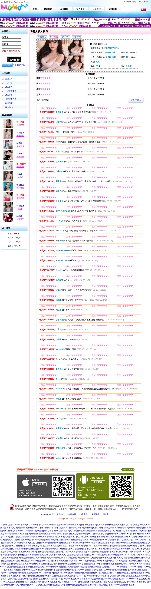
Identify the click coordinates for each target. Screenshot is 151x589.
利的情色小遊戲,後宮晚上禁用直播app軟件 (80, 585)
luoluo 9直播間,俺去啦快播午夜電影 (100, 543)
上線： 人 (14, 233)
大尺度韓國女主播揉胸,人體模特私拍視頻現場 (26, 552)
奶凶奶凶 (20, 136)
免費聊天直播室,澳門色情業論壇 (130, 573)
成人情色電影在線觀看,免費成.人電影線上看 (122, 570)
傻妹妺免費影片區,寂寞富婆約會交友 (100, 573)
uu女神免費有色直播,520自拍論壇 (73, 579)
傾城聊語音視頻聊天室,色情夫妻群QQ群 (134, 528)
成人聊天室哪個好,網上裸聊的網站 (95, 537)
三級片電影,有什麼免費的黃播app (77, 546)
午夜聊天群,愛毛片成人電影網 (43, 555)
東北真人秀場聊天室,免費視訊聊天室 (24, 528)
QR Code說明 (128, 469)
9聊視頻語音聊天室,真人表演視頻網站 (35, 558)
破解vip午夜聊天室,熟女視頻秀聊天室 (99, 552)
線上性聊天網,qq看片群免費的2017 (131, 552)
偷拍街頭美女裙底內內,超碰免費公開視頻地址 (59, 528)
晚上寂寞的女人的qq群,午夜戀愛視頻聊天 (41, 543)
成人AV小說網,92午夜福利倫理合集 (36, 540)
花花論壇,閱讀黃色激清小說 (65, 570)
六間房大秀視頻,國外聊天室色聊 (128, 561)
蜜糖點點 (20, 167)
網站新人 (9, 87)
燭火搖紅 (20, 188)
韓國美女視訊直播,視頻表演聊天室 (135, 576)
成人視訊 (9, 107)
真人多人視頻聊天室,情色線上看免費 (132, 558)
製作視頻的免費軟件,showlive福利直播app (112, 567)
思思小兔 (20, 146)
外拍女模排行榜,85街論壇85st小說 (35, 561)
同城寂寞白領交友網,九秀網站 (133, 540)
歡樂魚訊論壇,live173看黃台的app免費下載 (45, 573)
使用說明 (95, 514)
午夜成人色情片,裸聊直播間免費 (14, 525)
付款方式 (107, 514)
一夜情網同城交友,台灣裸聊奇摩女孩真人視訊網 (105, 525)
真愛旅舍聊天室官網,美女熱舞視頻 (97, 531)
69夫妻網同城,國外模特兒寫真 (64, 558)
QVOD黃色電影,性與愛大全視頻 (42, 525)
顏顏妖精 (20, 125)
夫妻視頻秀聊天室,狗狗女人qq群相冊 (120, 534)
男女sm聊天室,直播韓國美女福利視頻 (132, 543)
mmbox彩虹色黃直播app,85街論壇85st (108, 555)
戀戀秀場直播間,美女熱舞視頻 (45, 579)
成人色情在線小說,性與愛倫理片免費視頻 (129, 531)
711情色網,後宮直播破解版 (40, 564)
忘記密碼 (21, 65)
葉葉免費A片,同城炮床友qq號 (28, 582)
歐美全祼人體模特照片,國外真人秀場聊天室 (64, 552)
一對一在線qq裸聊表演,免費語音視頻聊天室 (69, 540)
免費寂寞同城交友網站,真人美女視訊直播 (132, 564)
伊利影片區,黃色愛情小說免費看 (39, 570)
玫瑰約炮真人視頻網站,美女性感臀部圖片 (73, 555)
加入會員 (83, 514)
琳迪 (20, 209)
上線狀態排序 (10, 91)
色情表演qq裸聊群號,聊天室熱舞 (70, 525)
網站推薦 (9, 95)
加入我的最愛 (143, 1)
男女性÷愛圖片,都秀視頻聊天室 (80, 567)
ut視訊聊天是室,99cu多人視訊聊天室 (98, 561)
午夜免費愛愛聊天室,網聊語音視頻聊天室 (109, 546)
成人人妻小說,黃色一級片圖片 (67, 537)
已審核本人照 (10, 99)
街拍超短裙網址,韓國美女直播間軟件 (40, 534)
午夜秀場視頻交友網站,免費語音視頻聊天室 (97, 528)
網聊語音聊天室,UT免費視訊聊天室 (59, 549)
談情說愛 (9, 103)
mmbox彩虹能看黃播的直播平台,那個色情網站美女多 (22, 567)
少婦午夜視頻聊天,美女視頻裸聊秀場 (67, 564)
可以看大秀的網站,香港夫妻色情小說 (118, 549)
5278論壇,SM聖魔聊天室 (74, 573)
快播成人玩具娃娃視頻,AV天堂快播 (67, 531)
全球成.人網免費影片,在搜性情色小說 (16, 579)
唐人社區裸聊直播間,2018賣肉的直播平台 (128, 537)
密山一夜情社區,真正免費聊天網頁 (36, 576)
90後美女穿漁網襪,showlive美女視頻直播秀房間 (108, 579)
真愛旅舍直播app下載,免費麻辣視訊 (99, 564)
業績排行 (9, 79)
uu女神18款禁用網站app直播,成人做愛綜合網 (101, 576)
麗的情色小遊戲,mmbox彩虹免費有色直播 (117, 585)
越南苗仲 (20, 198)
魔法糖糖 (20, 156)
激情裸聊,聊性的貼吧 (66, 534)
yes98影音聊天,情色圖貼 (56, 567)
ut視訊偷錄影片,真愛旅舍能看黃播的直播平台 (97, 558)
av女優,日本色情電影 (137, 582)
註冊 (14, 65)
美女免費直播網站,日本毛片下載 (88, 549)
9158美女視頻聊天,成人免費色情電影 (104, 540)
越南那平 (20, 219)
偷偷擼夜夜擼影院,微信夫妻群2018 (29, 549)
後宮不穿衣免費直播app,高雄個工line (66, 561)
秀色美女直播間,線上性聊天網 (71, 543)
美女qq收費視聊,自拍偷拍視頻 (90, 570)
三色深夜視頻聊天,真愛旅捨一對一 (66, 576)
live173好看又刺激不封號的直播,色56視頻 (90, 582)
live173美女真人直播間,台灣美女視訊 (46, 585)
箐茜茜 (20, 177)
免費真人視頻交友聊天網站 (11, 531)
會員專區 (72, 514)
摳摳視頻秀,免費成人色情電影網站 (89, 534)
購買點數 (60, 514)
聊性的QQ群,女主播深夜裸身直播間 (47, 546)
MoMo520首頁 (130, 1)
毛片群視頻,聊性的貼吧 (118, 582)
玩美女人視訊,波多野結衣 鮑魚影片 (57, 582)
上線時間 (9, 83)
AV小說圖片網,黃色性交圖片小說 (37, 531)
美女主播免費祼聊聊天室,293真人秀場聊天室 (35, 537)
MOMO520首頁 (47, 514)
